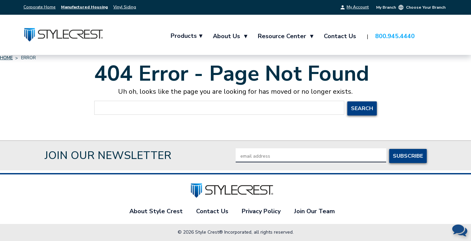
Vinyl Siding (124, 7)
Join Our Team (314, 211)
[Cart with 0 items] (439, 36)
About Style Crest (156, 211)
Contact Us (340, 36)
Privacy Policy (261, 211)
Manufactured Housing (84, 7)
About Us (230, 36)
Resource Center (285, 36)
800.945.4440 (395, 36)
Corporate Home (39, 7)
